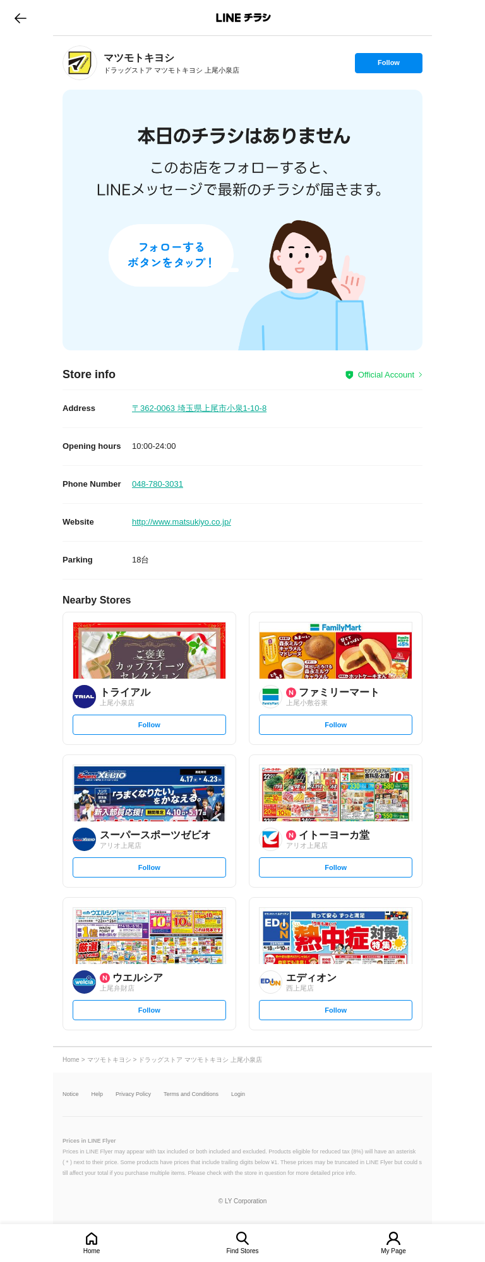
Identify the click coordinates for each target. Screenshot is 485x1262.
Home (91, 1250)
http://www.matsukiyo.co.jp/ (181, 522)
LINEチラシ (243, 17)
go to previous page (20, 17)
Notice (71, 1094)
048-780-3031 (157, 484)
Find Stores (242, 1250)
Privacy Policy (133, 1094)
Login (238, 1094)
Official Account (386, 374)
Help (98, 1094)
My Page (393, 1250)
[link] (80, 62)
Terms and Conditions (191, 1094)
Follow (388, 65)
